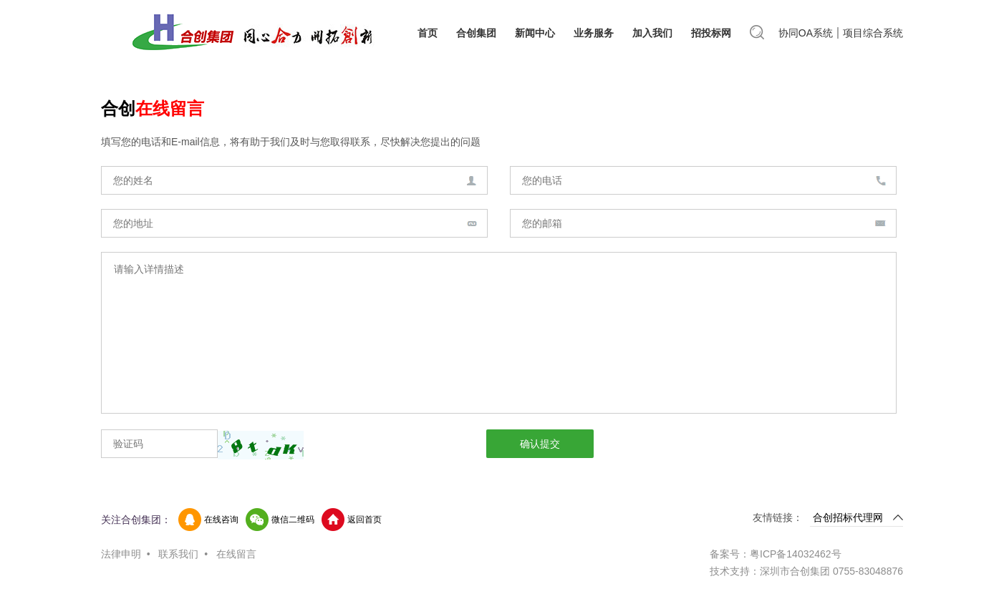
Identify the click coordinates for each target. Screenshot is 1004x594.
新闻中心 (535, 33)
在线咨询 (221, 520)
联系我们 (178, 554)
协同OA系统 (805, 33)
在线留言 (236, 554)
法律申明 (121, 554)
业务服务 (594, 33)
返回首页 (364, 520)
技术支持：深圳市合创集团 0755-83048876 (806, 571)
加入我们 (652, 33)
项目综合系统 (873, 33)
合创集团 (476, 33)
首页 (427, 33)
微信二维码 (292, 520)
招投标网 (711, 33)
